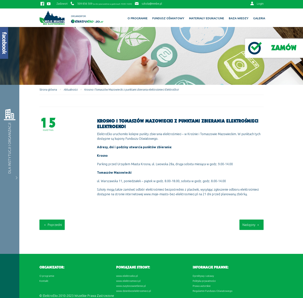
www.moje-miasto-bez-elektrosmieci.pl (171, 194)
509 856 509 (84, 3)
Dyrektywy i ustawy (203, 275)
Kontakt (43, 280)
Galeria (259, 18)
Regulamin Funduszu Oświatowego (212, 291)
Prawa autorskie (202, 286)
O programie (138, 18)
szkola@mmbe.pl (152, 3)
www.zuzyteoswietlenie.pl (131, 286)
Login (260, 3)
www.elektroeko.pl (127, 275)
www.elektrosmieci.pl (128, 280)
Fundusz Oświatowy (168, 18)
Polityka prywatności (204, 280)
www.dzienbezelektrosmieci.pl (133, 291)
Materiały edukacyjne (206, 18)
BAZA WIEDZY (239, 18)
